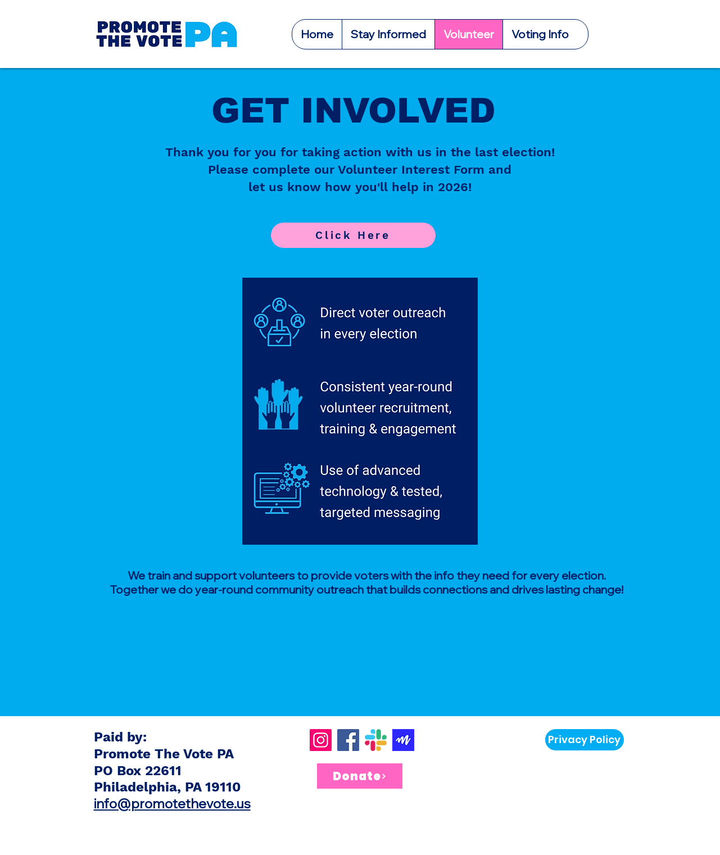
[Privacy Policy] (584, 740)
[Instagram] (321, 740)
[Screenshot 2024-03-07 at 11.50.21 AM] (403, 740)
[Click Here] (353, 235)
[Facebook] (348, 740)
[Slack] (376, 740)
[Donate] (359, 776)
